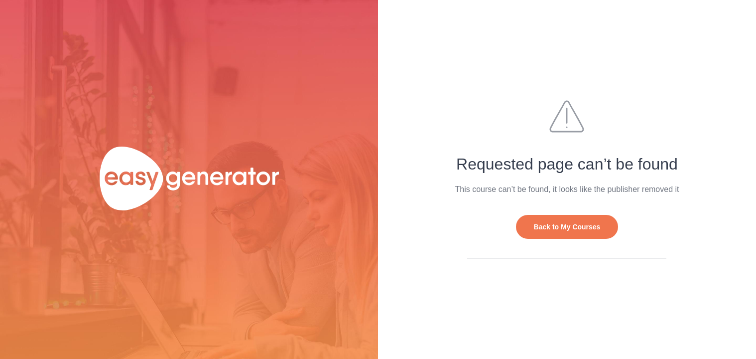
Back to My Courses (567, 227)
